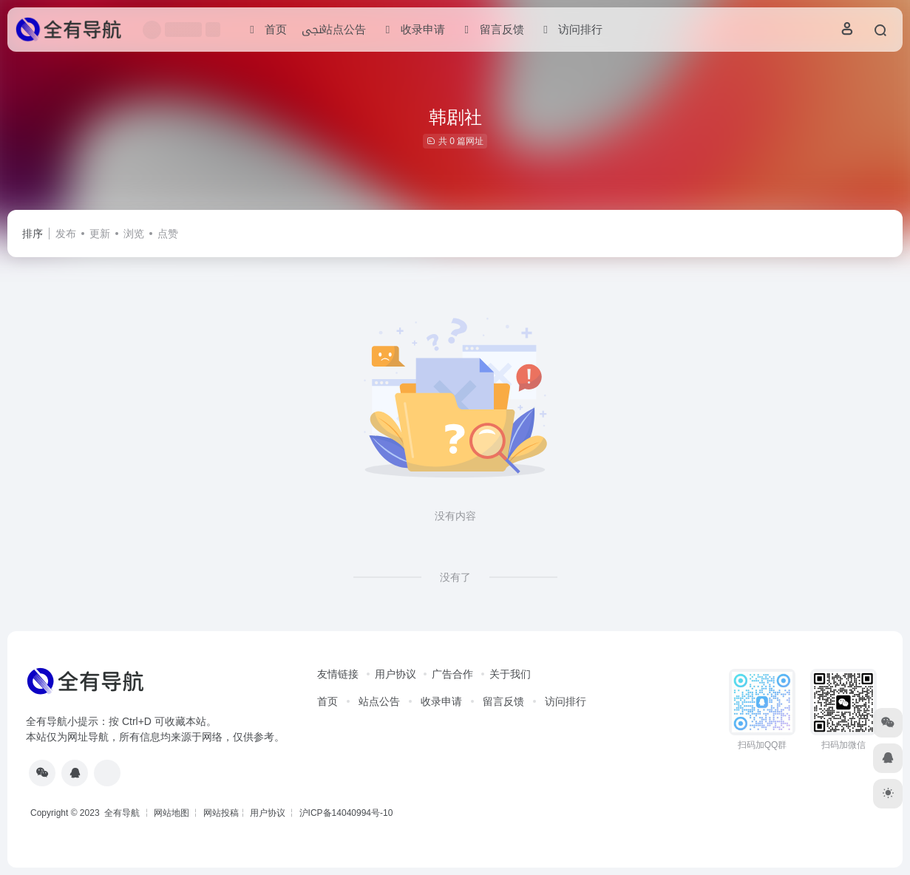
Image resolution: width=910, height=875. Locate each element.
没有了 (455, 577)
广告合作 (452, 674)
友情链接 (338, 674)
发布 (65, 233)
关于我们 (510, 674)
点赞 (167, 233)
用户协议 (395, 674)
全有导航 (123, 813)
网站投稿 (221, 813)
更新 (99, 233)
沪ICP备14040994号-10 (346, 813)
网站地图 (171, 813)
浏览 (133, 233)
